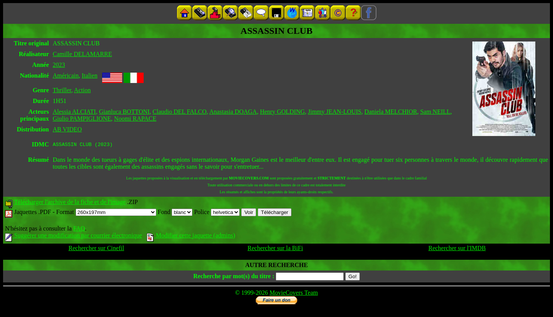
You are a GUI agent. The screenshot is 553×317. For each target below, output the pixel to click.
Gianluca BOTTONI (124, 111)
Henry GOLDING (282, 111)
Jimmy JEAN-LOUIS (334, 111)
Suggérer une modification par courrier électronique (73, 236)
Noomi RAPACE (135, 118)
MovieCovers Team (294, 293)
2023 (59, 64)
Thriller (62, 90)
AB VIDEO (67, 129)
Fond (175, 213)
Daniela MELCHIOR (390, 111)
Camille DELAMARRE (82, 54)
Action (82, 90)
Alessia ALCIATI (74, 111)
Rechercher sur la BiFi (275, 249)
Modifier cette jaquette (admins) (191, 236)
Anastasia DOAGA (233, 111)
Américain (66, 75)
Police (217, 213)
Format (106, 213)
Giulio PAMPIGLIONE (82, 118)
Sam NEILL (435, 111)
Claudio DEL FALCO (179, 111)
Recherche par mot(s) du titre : (233, 277)
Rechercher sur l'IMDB (457, 249)
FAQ (79, 229)
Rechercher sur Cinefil (96, 249)
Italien (90, 75)
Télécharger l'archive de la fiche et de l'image (70, 203)
